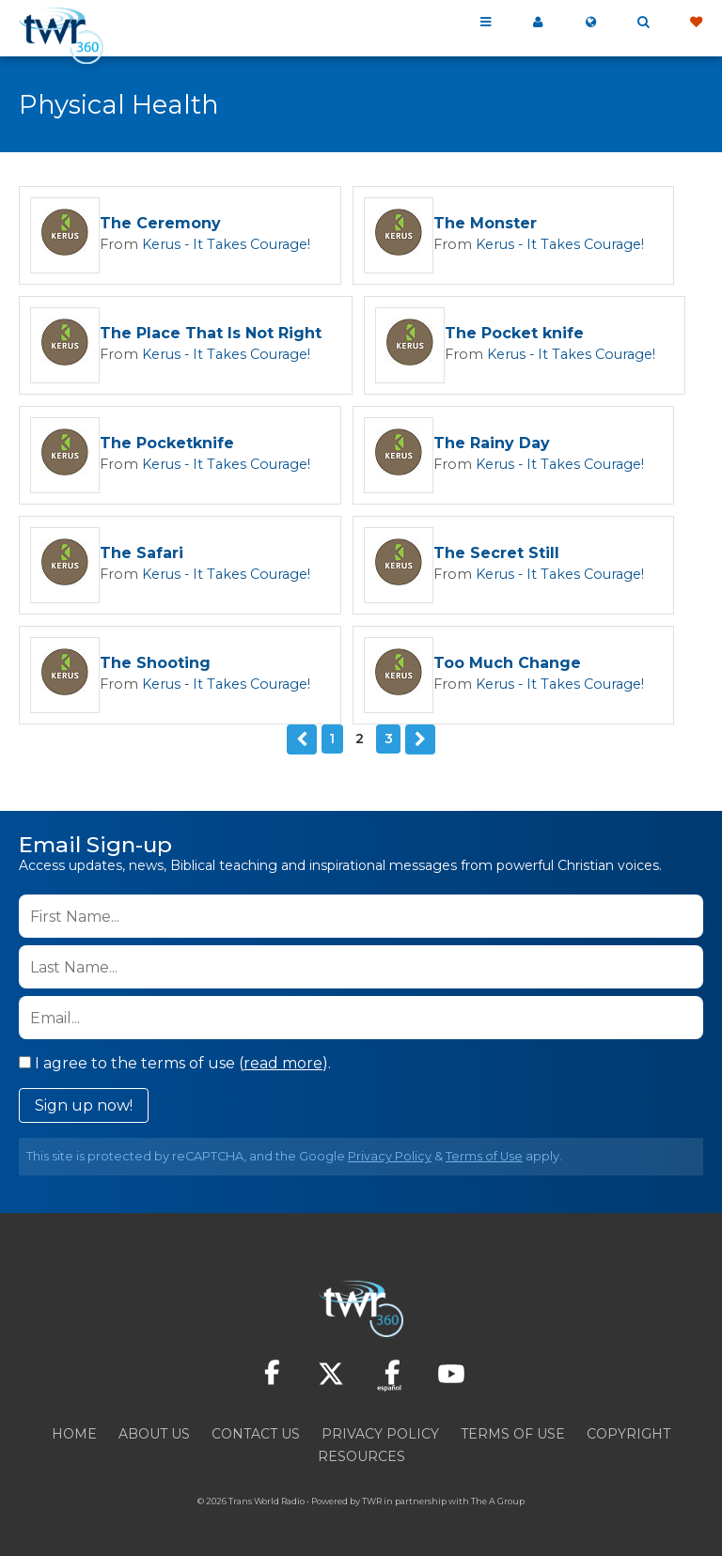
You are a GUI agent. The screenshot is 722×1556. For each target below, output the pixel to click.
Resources (361, 1454)
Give (695, 22)
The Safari (141, 554)
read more (282, 1061)
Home (74, 1432)
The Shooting (155, 664)
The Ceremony (160, 224)
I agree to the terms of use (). (175, 1061)
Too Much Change (483, 664)
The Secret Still (473, 554)
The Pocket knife (512, 334)
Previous (303, 738)
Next (419, 738)
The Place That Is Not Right (211, 334)
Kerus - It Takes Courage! (212, 244)
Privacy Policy (390, 1154)
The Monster (461, 224)
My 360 (537, 22)
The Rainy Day (468, 444)
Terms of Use (484, 1154)
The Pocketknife (167, 444)
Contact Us (256, 1432)
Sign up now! (84, 1104)
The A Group (498, 1499)
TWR (372, 1499)
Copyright (628, 1432)
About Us (154, 1432)
